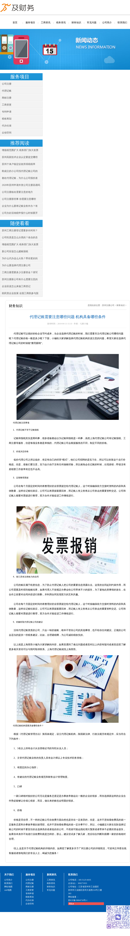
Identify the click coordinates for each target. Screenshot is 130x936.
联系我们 (122, 22)
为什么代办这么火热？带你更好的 (20, 258)
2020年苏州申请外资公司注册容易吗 (21, 185)
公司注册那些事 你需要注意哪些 (19, 199)
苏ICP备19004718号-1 (77, 900)
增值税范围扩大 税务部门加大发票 (20, 150)
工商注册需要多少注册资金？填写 (20, 272)
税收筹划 (6, 118)
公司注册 (6, 84)
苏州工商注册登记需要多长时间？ (20, 230)
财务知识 (76, 22)
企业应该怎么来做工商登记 (16, 286)
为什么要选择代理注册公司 (16, 265)
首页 (15, 22)
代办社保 (6, 125)
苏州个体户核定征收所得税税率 (18, 164)
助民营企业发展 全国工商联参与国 (20, 293)
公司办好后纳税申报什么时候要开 (20, 213)
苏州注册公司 (108, 305)
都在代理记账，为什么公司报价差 (20, 178)
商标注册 (6, 97)
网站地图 (8, 886)
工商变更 (6, 104)
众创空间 (6, 132)
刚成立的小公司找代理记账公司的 (20, 171)
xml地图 (8, 890)
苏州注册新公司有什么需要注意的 (20, 279)
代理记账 (6, 91)
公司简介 (107, 22)
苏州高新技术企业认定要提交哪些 (20, 157)
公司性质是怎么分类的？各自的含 (20, 237)
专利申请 (6, 111)
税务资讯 (61, 22)
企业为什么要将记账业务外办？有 (20, 206)
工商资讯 (45, 22)
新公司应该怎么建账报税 (15, 251)
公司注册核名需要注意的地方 (17, 192)
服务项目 (30, 22)
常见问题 (91, 22)
